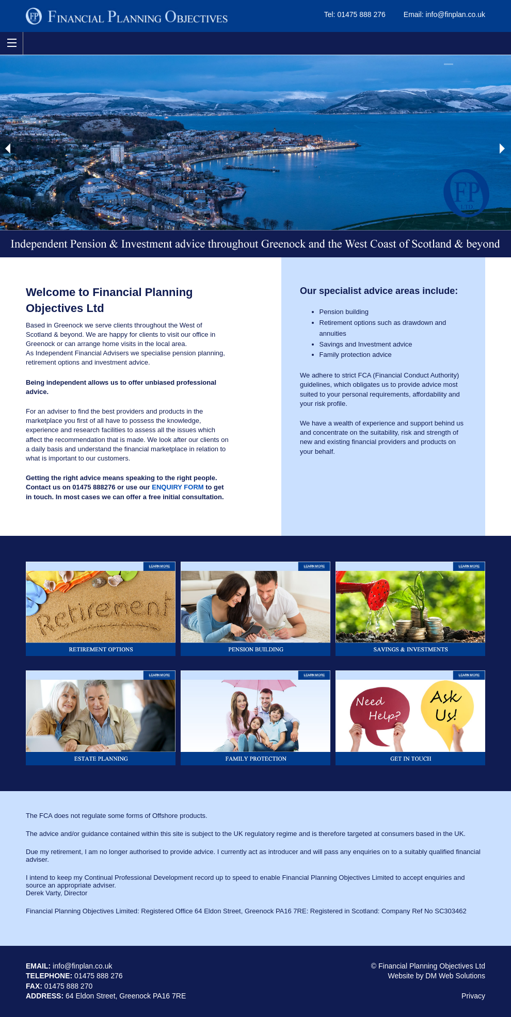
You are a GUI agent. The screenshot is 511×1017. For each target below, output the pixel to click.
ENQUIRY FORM (177, 487)
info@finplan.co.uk (455, 14)
